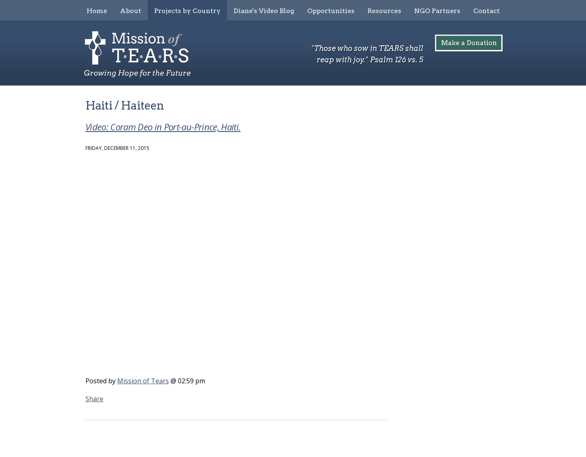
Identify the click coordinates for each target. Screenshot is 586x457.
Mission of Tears (143, 380)
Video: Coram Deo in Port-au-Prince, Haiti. (163, 127)
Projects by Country (187, 11)
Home (97, 11)
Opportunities (330, 11)
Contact (486, 11)
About (130, 11)
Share (94, 398)
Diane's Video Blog (264, 11)
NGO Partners (437, 11)
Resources (384, 11)
